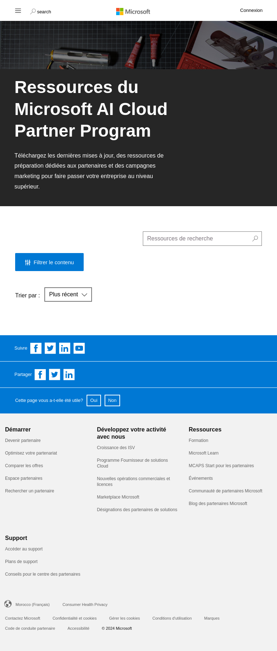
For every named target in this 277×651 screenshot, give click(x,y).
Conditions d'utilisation (172, 618)
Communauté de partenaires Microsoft (225, 490)
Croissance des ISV (116, 447)
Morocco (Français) (33, 604)
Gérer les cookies (124, 618)
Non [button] (112, 400)
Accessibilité (78, 628)
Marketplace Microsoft (118, 497)
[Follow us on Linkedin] (65, 348)
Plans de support (21, 561)
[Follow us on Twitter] (50, 348)
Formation (198, 440)
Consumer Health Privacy (84, 604)
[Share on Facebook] (40, 374)
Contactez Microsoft (22, 618)
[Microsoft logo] (138, 11)
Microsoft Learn (204, 453)
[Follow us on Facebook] (36, 348)
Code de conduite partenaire (30, 628)
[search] (202, 238)
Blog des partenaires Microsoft (218, 503)
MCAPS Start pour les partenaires (221, 465)
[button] (40, 11)
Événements (201, 478)
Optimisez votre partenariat (31, 453)
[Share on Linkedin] (69, 374)
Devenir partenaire (23, 440)
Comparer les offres (24, 465)
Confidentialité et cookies (75, 618)
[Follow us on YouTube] (79, 348)
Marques (212, 618)
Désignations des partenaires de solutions (137, 509)
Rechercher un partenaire (29, 490)
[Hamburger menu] (17, 10)
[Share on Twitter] (55, 374)
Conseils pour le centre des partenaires (42, 574)
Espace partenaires (23, 478)
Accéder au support (24, 549)
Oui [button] (93, 400)
